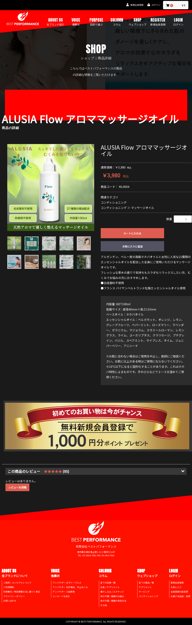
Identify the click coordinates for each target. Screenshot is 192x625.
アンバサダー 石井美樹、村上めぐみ (70, 587)
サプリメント (145, 587)
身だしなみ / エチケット (112, 591)
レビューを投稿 (17, 487)
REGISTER (158, 21)
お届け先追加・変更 (180, 596)
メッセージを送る (61, 596)
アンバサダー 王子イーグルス (67, 582)
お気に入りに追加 (132, 246)
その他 (103, 605)
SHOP (137, 21)
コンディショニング (114, 202)
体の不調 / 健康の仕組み (112, 596)
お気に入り (176, 587)
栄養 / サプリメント (110, 587)
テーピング (144, 591)
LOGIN (178, 21)
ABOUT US (55, 21)
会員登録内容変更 (179, 591)
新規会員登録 (177, 582)
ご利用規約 (8, 587)
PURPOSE (96, 21)
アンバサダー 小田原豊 (64, 591)
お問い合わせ (9, 600)
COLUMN (117, 21)
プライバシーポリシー (14, 596)
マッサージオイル (142, 207)
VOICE (76, 21)
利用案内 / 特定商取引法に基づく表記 (21, 591)
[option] (50, 187)
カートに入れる (132, 233)
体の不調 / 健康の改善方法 (113, 600)
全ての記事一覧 (108, 582)
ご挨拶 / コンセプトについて (17, 582)
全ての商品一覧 (146, 582)
